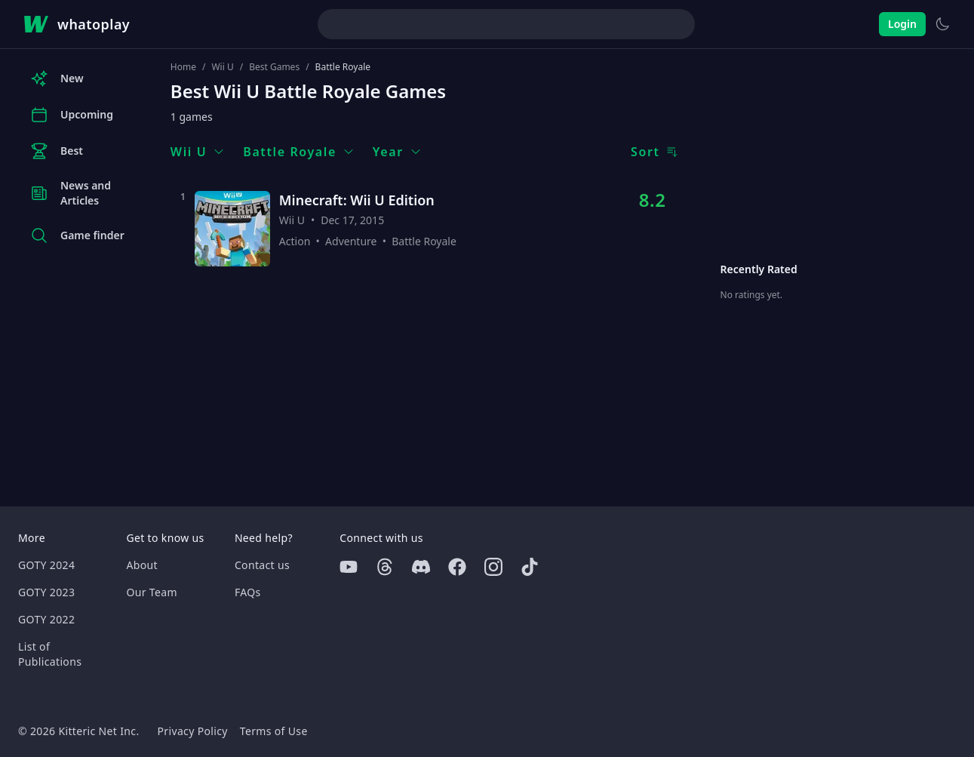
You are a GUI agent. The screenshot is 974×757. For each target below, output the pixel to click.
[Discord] (421, 567)
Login (902, 24)
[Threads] (385, 567)
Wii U (222, 67)
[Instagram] (493, 567)
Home (183, 67)
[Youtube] (349, 567)
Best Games (274, 67)
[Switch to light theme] (942, 24)
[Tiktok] (530, 567)
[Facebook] (457, 567)
